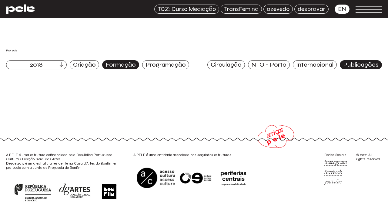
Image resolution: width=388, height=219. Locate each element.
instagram (335, 162)
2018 (36, 64)
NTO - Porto (268, 64)
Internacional (314, 64)
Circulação (226, 64)
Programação (166, 64)
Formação (120, 64)
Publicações (361, 64)
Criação (84, 64)
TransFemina (241, 9)
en (342, 9)
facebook (333, 172)
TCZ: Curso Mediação (187, 9)
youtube (333, 181)
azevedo (278, 9)
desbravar (311, 9)
